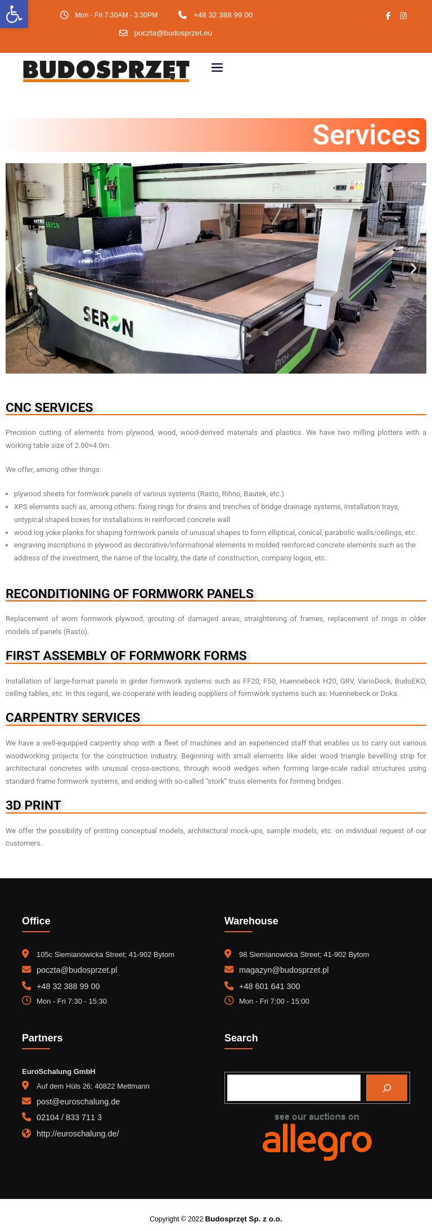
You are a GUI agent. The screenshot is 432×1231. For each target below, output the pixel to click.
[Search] (386, 1082)
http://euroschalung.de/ (74, 1124)
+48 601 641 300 (266, 981)
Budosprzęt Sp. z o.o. (243, 1212)
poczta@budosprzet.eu (173, 32)
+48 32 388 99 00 (223, 15)
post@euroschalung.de (74, 1095)
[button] (18, 266)
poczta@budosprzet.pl (73, 967)
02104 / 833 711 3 (66, 1110)
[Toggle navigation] (217, 66)
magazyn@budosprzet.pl (279, 967)
